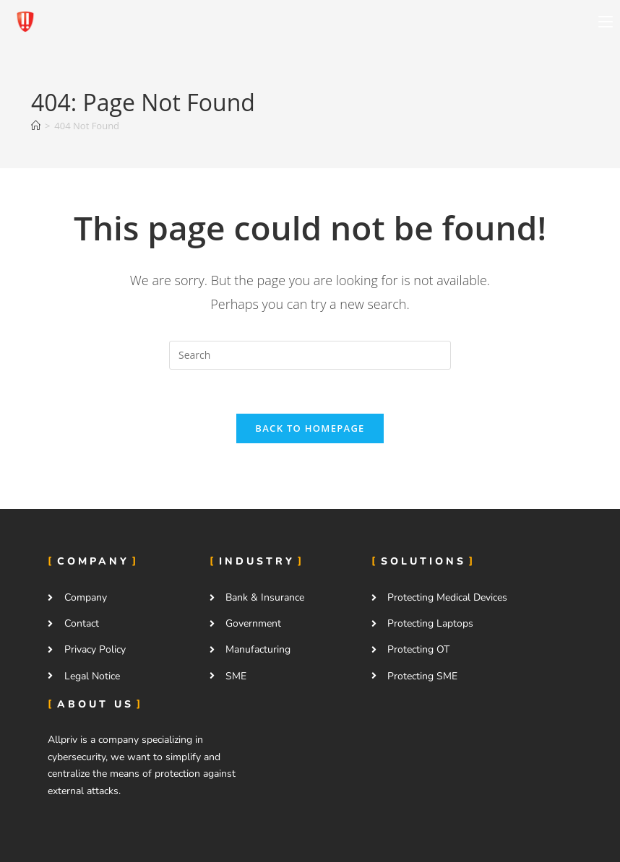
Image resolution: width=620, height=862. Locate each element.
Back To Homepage (309, 428)
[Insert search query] (310, 355)
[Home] (35, 125)
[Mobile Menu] (605, 21)
